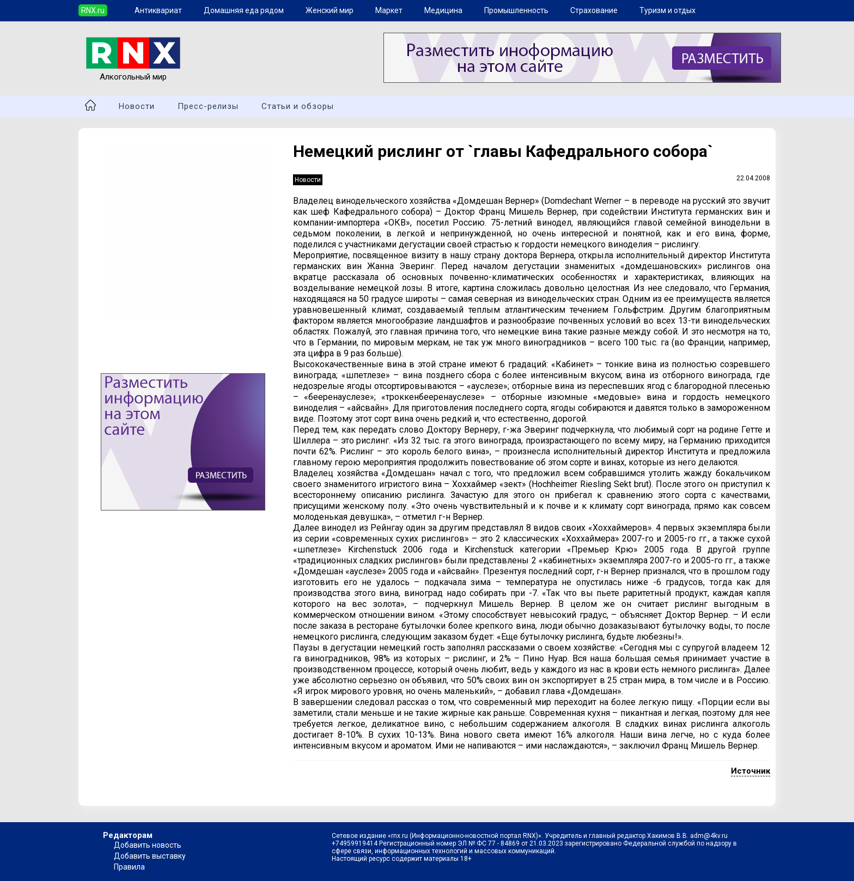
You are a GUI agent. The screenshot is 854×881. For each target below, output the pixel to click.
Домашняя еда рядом (244, 10)
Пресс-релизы (208, 106)
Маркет (388, 10)
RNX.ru (93, 10)
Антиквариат (158, 10)
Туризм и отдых (667, 10)
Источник (750, 771)
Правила (129, 866)
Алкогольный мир (133, 72)
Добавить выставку (150, 856)
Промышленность (516, 10)
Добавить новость (147, 845)
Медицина (443, 10)
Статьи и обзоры (297, 106)
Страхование (594, 10)
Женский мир (329, 10)
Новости (137, 106)
